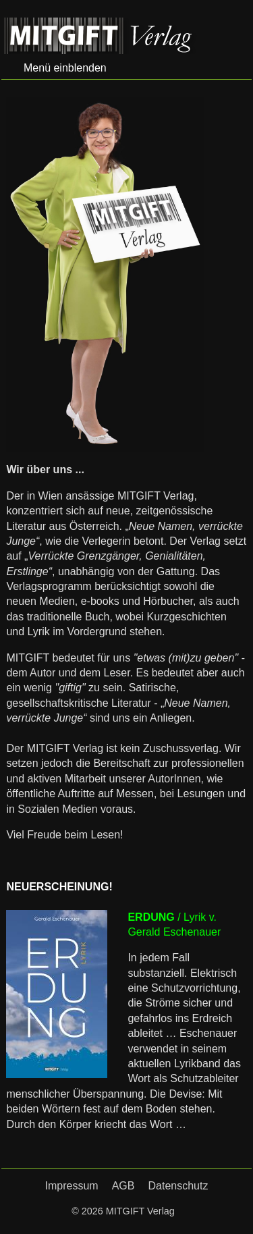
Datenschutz (178, 1185)
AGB (123, 1185)
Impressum (72, 1185)
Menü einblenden (65, 68)
